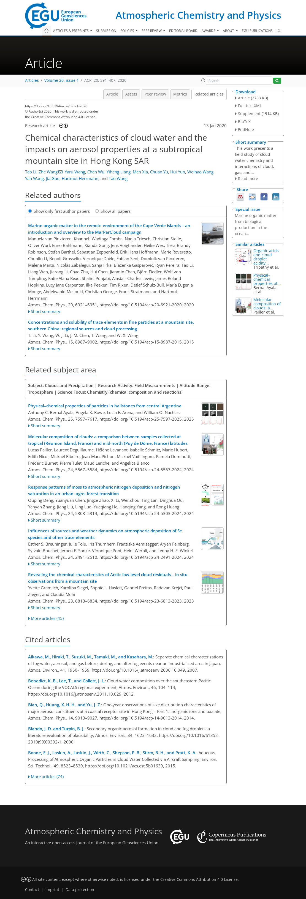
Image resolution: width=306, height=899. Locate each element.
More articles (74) (47, 776)
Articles (32, 80)
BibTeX (244, 121)
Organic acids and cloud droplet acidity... (266, 257)
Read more (248, 178)
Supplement (249, 113)
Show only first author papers (59, 211)
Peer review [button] (152, 30)
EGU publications (257, 30)
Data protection (80, 889)
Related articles (209, 94)
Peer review (155, 94)
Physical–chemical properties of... (267, 279)
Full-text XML (250, 105)
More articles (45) (47, 618)
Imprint (52, 889)
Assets (131, 94)
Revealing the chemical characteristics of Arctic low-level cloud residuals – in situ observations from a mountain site (108, 578)
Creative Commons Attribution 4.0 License (199, 879)
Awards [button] (209, 30)
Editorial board (183, 30)
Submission (106, 30)
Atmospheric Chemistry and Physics (198, 15)
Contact (32, 889)
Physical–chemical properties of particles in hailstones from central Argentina (105, 405)
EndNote (246, 129)
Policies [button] (127, 30)
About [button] (229, 30)
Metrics (180, 94)
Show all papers (113, 211)
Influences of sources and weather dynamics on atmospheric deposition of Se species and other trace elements (105, 534)
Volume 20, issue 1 (61, 80)
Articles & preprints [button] (71, 30)
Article (112, 94)
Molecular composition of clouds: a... (267, 303)
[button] (203, 80)
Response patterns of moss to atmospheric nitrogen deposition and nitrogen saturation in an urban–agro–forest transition (104, 490)
